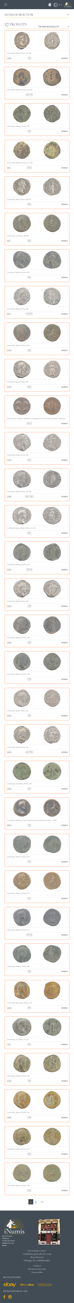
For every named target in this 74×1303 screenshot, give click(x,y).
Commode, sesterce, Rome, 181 (18, 966)
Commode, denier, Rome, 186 (17, 382)
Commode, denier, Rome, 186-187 (19, 199)
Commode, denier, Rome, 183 (17, 601)
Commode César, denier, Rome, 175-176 (21, 528)
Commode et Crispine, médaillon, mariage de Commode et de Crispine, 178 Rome (36, 418)
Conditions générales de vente (37, 1253)
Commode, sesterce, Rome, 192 (18, 272)
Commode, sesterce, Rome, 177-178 (19, 163)
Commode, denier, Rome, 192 (17, 747)
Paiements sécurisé (37, 1268)
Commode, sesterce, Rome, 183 (18, 345)
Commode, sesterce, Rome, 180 (18, 126)
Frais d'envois (37, 1257)
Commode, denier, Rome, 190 (17, 309)
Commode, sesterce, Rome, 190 (18, 674)
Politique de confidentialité (37, 1260)
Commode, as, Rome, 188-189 (17, 236)
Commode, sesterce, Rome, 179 (18, 893)
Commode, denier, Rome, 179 (17, 711)
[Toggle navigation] (5, 4)
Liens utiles (37, 1272)
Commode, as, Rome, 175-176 (17, 1039)
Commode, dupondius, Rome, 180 (19, 784)
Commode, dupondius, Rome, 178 (19, 1003)
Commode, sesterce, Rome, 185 (18, 1076)
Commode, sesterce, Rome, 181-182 (19, 90)
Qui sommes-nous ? (37, 1250)
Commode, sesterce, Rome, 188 (18, 1185)
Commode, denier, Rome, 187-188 (19, 53)
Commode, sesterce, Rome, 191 (18, 857)
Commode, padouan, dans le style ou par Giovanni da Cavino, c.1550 (32, 820)
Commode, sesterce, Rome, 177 (18, 930)
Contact (37, 1265)
